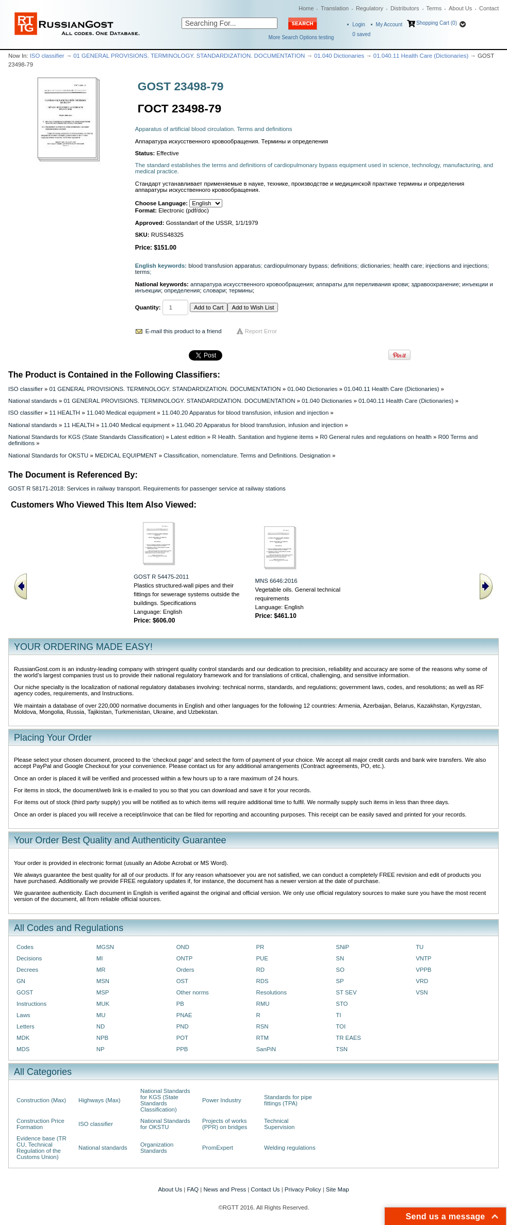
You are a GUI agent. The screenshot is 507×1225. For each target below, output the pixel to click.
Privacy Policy (303, 1189)
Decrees (27, 970)
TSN (342, 1049)
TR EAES (348, 1038)
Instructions (31, 1004)
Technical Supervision (279, 1124)
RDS (262, 981)
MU (101, 1015)
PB (180, 1004)
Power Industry (221, 1100)
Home (306, 8)
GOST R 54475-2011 (161, 577)
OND (182, 947)
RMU (262, 1004)
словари (214, 290)
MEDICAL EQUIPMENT (126, 455)
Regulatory (369, 8)
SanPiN (266, 1049)
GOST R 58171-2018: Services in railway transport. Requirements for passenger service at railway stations (147, 488)
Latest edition (188, 437)
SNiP (342, 947)
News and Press (224, 1189)
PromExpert (217, 1148)
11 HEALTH (65, 413)
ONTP (184, 958)
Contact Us (265, 1189)
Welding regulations (290, 1148)
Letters (26, 1026)
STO (342, 1004)
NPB (102, 1038)
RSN (262, 1026)
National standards (32, 401)
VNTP (423, 958)
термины (241, 290)
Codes (25, 947)
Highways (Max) (99, 1100)
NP (100, 1049)
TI (338, 1015)
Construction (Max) (41, 1100)
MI (99, 958)
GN (21, 981)
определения (182, 290)
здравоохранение (435, 284)
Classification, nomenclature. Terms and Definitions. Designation (247, 455)
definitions (344, 266)
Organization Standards (156, 1147)
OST (182, 981)
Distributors (404, 8)
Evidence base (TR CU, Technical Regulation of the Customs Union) (42, 1147)
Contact (489, 8)
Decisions (29, 958)
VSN (422, 992)
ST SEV (346, 992)
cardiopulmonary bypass (296, 266)
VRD (422, 981)
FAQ (193, 1189)
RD (260, 970)
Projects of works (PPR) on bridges (224, 1124)
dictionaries (375, 266)
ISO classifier (47, 56)
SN (340, 958)
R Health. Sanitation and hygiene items (262, 437)
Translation (335, 8)
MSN (102, 981)
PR (260, 947)
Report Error (261, 331)
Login (358, 24)
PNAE (184, 1015)
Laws (23, 1015)
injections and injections (456, 266)
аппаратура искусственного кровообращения (251, 284)
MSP (102, 992)
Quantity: (148, 307)
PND (182, 1026)
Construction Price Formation (40, 1124)
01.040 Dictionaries (339, 56)
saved (361, 34)
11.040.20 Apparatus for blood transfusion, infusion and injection (245, 413)
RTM (262, 1038)
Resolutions (271, 992)
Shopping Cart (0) (436, 23)
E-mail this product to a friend (183, 331)
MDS (23, 1049)
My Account (389, 24)
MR (101, 970)
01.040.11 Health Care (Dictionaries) (420, 56)
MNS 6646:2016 (276, 581)
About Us (460, 8)
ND (100, 1026)
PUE (262, 958)
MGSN (105, 947)
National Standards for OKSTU (48, 455)
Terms (433, 8)
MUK (102, 1004)
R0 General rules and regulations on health (376, 437)
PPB (182, 1049)
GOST (25, 992)
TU (419, 947)
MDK (23, 1038)
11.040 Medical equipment (121, 413)
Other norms (192, 992)
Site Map (337, 1189)
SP (340, 981)
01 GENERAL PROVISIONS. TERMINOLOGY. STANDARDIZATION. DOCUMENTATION (189, 56)
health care (407, 266)
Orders (185, 970)
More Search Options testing (301, 37)
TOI (341, 1026)
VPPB (423, 970)
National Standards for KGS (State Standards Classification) (86, 437)
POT (182, 1038)
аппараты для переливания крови (362, 284)
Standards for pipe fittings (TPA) (288, 1100)
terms (142, 272)
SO (340, 970)
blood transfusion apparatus (224, 266)
